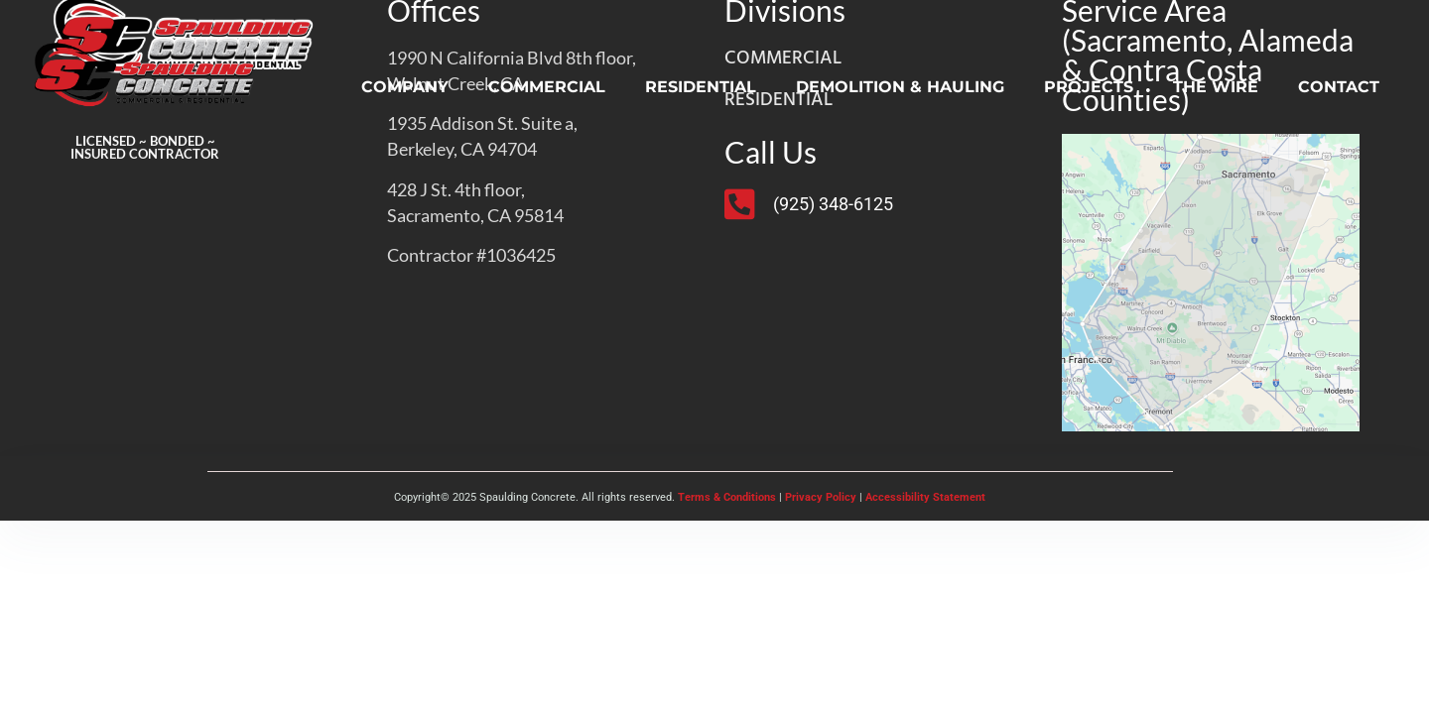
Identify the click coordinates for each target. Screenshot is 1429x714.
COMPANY (405, 86)
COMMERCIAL (546, 86)
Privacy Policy (820, 497)
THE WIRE (1215, 86)
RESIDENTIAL (700, 86)
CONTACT (1338, 86)
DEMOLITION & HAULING (900, 86)
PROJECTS (1088, 86)
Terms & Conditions (727, 497)
